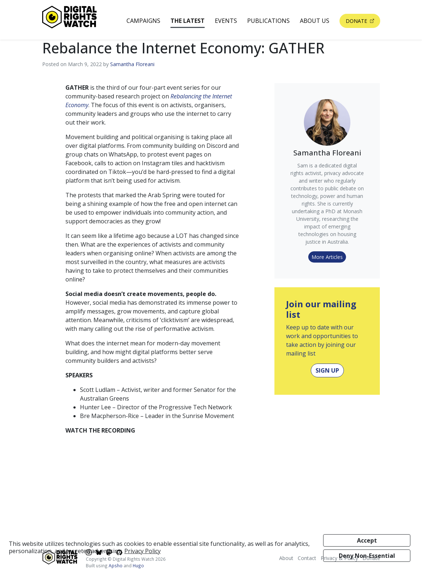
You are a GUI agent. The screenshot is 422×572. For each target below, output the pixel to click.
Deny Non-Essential (367, 556)
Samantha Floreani (132, 64)
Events (226, 21)
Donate (357, 20)
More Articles (327, 256)
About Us (314, 21)
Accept (367, 540)
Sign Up (327, 370)
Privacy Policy (142, 551)
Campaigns (143, 21)
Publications (268, 21)
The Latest (187, 21)
